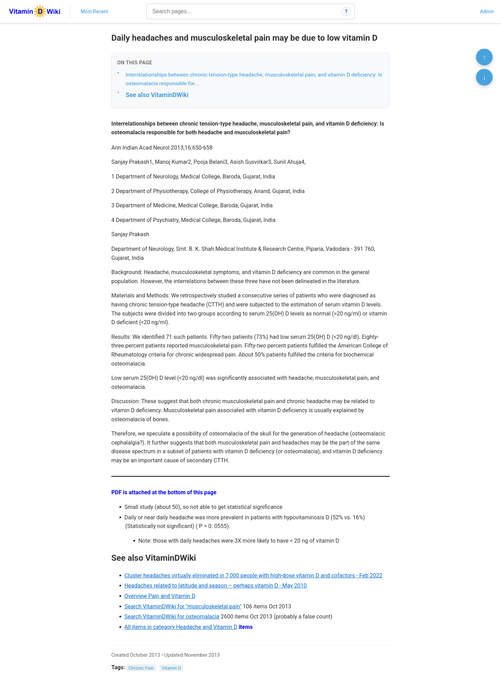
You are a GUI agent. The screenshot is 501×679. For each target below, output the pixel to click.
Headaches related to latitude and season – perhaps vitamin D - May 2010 (215, 585)
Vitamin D (171, 667)
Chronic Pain (141, 667)
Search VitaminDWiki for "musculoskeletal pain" (182, 606)
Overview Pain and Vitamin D (159, 596)
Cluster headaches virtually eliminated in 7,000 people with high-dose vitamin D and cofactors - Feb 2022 (253, 575)
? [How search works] (346, 11)
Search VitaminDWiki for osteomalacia (171, 616)
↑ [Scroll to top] (484, 57)
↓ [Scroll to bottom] (484, 77)
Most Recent (94, 11)
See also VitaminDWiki (157, 94)
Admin (487, 11)
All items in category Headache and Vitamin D (180, 627)
